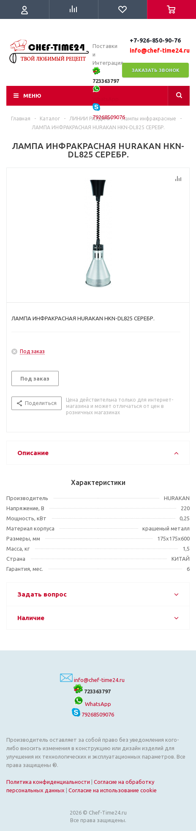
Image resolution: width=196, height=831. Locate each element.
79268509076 (93, 714)
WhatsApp (92, 704)
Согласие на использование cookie (112, 790)
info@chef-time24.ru (99, 680)
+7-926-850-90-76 (155, 40)
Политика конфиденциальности (48, 782)
